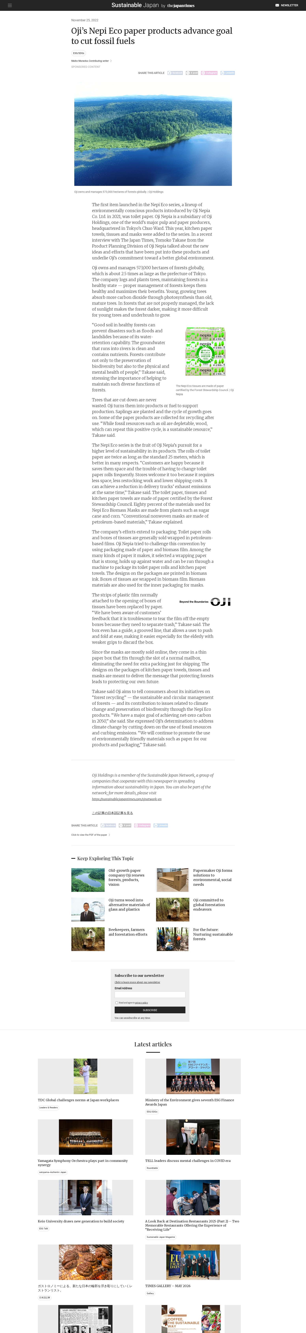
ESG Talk (44, 1183)
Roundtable (223, 1115)
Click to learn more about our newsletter (143, 986)
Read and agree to (131, 1006)
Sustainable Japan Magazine (113, 1196)
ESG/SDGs (79, 53)
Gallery (220, 1179)
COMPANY (228, 1313)
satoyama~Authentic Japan (172, 1115)
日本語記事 (163, 1188)
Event (160, 1260)
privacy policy (141, 1006)
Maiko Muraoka (92, 61)
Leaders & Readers (49, 1115)
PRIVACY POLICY (125, 1313)
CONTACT (105, 1313)
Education (222, 1260)
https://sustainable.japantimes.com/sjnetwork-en (134, 800)
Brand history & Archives (52, 1256)
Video (101, 1264)
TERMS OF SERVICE (149, 1313)
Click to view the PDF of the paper (91, 838)
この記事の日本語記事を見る (117, 814)
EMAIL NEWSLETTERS (83, 1313)
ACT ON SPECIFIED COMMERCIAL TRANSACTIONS (191, 1313)
